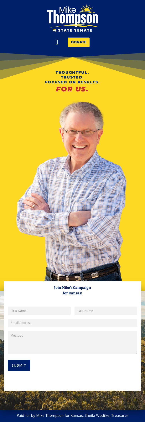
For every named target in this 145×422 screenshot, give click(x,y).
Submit (19, 365)
